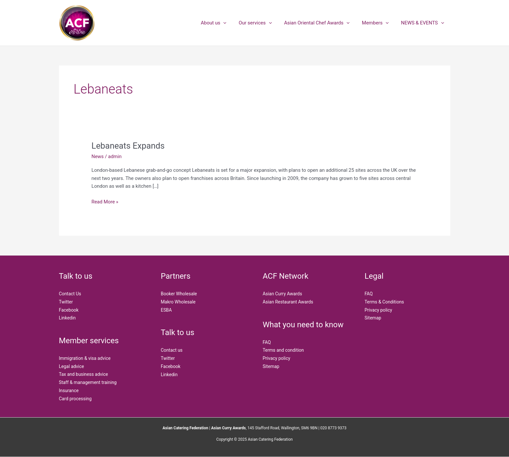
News (98, 156)
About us (225, 22)
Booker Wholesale (179, 293)
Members (379, 22)
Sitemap (271, 366)
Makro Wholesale (178, 301)
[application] (234, 22)
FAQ (267, 342)
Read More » (105, 201)
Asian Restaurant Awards (288, 301)
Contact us (172, 350)
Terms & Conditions (384, 301)
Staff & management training (88, 382)
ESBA (166, 310)
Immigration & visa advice (85, 358)
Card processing (75, 398)
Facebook (69, 310)
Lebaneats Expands (128, 146)
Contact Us (70, 293)
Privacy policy (277, 358)
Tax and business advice (84, 374)
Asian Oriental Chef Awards (323, 22)
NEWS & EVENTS (423, 22)
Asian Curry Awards (283, 293)
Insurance (69, 390)
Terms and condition (284, 350)
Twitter (66, 301)
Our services (263, 22)
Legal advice (71, 366)
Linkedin (67, 318)
